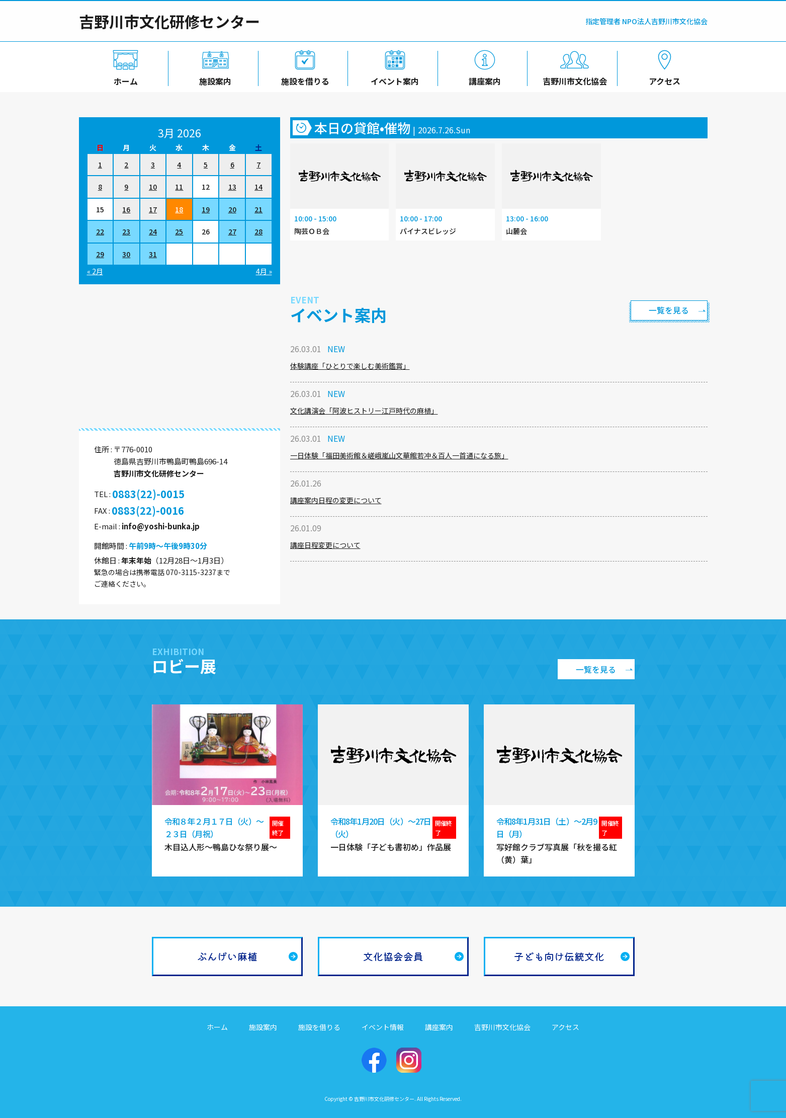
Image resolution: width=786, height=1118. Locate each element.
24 (153, 231)
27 (232, 231)
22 (100, 231)
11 (179, 187)
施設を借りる (303, 79)
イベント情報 (383, 1027)
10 (153, 187)
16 (126, 209)
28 (258, 231)
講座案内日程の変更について (336, 500)
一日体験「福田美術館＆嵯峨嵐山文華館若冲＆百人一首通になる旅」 (399, 455)
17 (153, 209)
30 (126, 254)
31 (153, 254)
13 (232, 187)
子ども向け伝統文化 (559, 956)
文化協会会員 (393, 956)
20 (232, 209)
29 (100, 254)
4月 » (264, 271)
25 (179, 231)
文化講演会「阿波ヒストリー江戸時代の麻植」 (364, 411)
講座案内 (483, 79)
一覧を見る (667, 310)
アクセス (662, 79)
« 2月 (95, 271)
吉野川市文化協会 (573, 79)
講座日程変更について (325, 545)
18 (179, 209)
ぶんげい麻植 (227, 956)
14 (258, 187)
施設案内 (213, 79)
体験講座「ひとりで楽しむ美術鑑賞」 (350, 366)
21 (258, 209)
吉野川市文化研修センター (169, 21)
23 (126, 231)
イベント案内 (393, 79)
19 (206, 209)
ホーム (124, 79)
